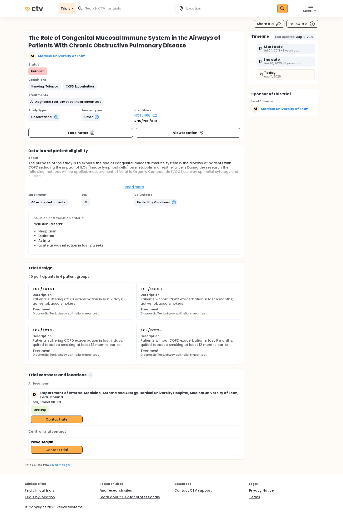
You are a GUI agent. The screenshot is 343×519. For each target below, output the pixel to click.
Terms (254, 497)
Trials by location (40, 497)
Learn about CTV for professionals (130, 497)
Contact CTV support (193, 490)
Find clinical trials (39, 490)
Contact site (56, 419)
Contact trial (56, 449)
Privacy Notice (261, 490)
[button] (44, 86)
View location (188, 132)
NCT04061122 (145, 115)
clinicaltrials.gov (59, 465)
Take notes (81, 132)
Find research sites (116, 490)
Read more (134, 187)
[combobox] (128, 8)
